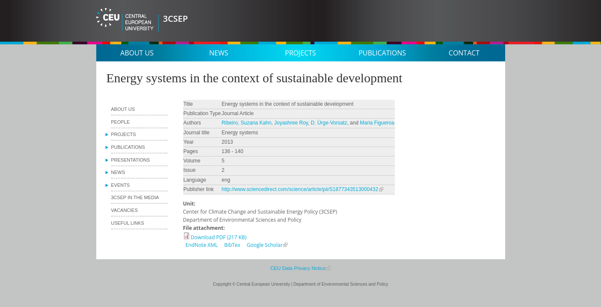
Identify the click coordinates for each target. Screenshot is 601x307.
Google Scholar (264, 245)
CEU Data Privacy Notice (298, 268)
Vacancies (124, 210)
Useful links (127, 223)
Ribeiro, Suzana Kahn (246, 123)
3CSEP (175, 18)
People (120, 122)
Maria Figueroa (377, 123)
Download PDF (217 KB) (219, 237)
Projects (300, 53)
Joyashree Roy (291, 123)
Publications (382, 53)
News (218, 53)
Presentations (130, 159)
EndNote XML (202, 245)
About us (137, 53)
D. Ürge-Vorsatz (329, 123)
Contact (464, 53)
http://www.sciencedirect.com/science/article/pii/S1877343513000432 (299, 189)
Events (120, 185)
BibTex (232, 245)
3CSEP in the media (135, 197)
